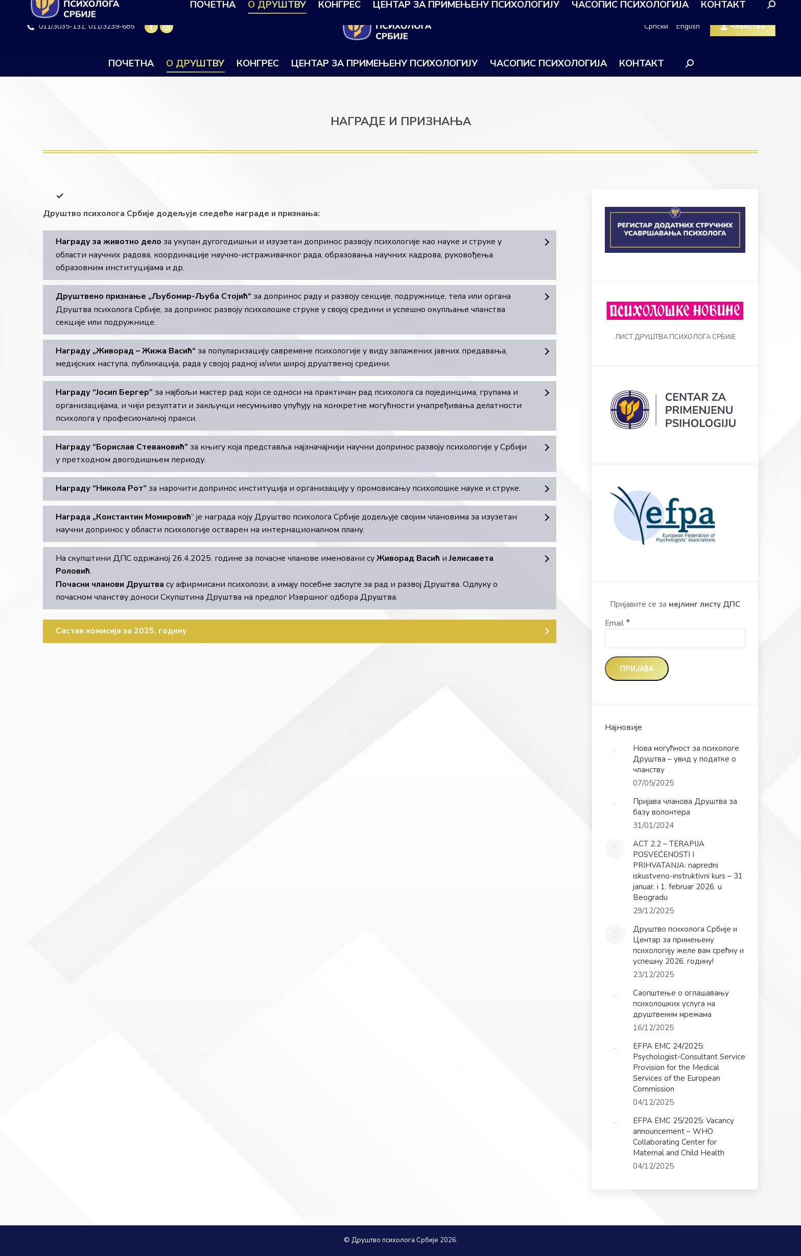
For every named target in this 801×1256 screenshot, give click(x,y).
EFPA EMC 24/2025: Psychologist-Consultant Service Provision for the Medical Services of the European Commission (689, 1067)
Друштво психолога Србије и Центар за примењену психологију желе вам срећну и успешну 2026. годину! (688, 945)
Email (617, 623)
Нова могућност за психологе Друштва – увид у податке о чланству (686, 759)
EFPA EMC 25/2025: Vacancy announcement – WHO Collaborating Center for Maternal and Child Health (683, 1137)
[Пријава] (637, 668)
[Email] (675, 638)
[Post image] (615, 753)
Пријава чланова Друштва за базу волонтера (685, 806)
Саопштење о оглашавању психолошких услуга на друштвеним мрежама (681, 1004)
